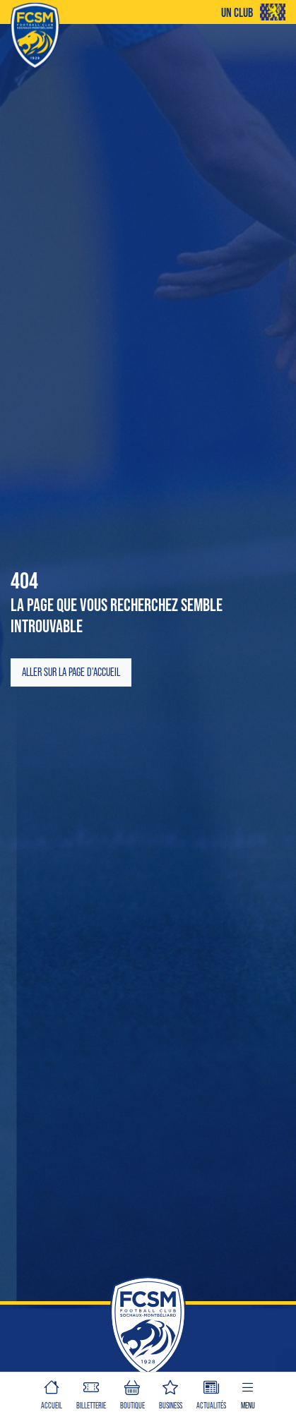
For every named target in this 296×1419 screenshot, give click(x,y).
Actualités (211, 1393)
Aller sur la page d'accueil (71, 672)
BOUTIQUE (132, 1393)
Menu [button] (248, 1393)
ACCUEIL (51, 1393)
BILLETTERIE (91, 1393)
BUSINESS (170, 1393)
